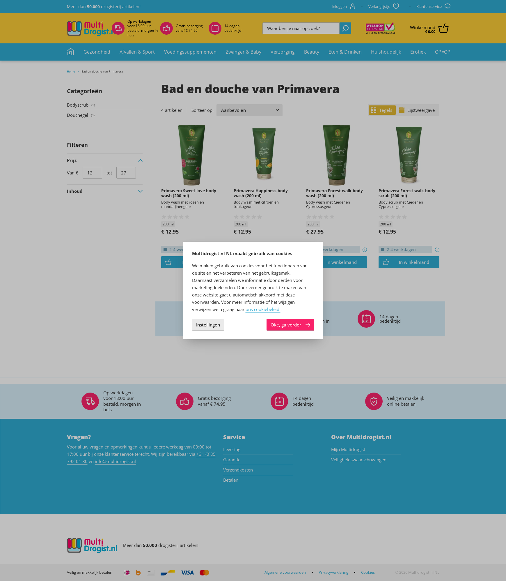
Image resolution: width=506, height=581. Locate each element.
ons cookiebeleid (263, 309)
